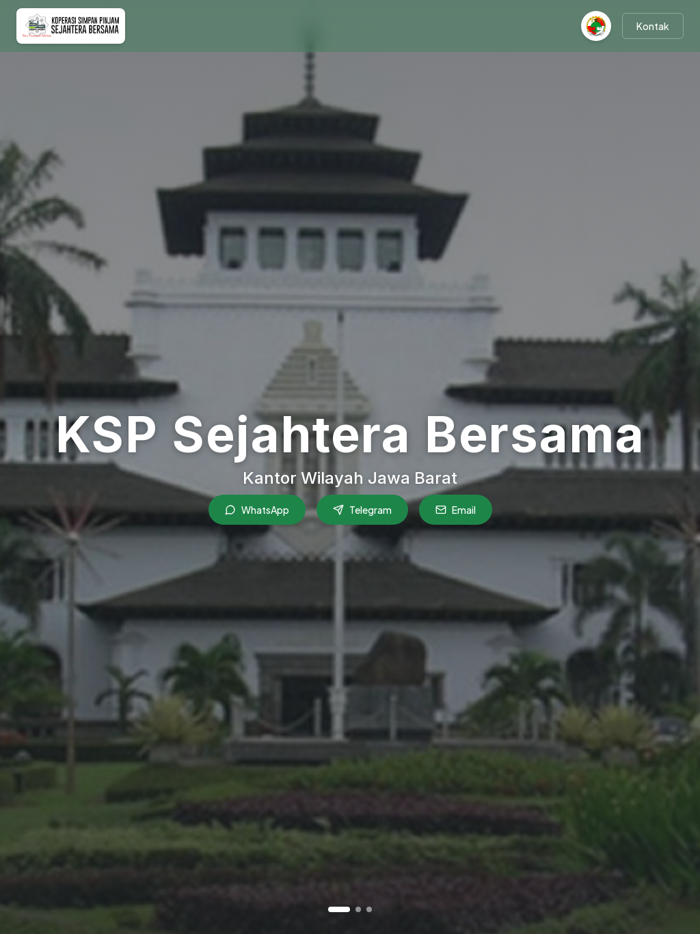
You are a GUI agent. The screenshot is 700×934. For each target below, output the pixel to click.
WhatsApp (257, 510)
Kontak (652, 26)
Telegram (362, 510)
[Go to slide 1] (339, 909)
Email (455, 510)
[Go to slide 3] (369, 909)
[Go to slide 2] (358, 909)
